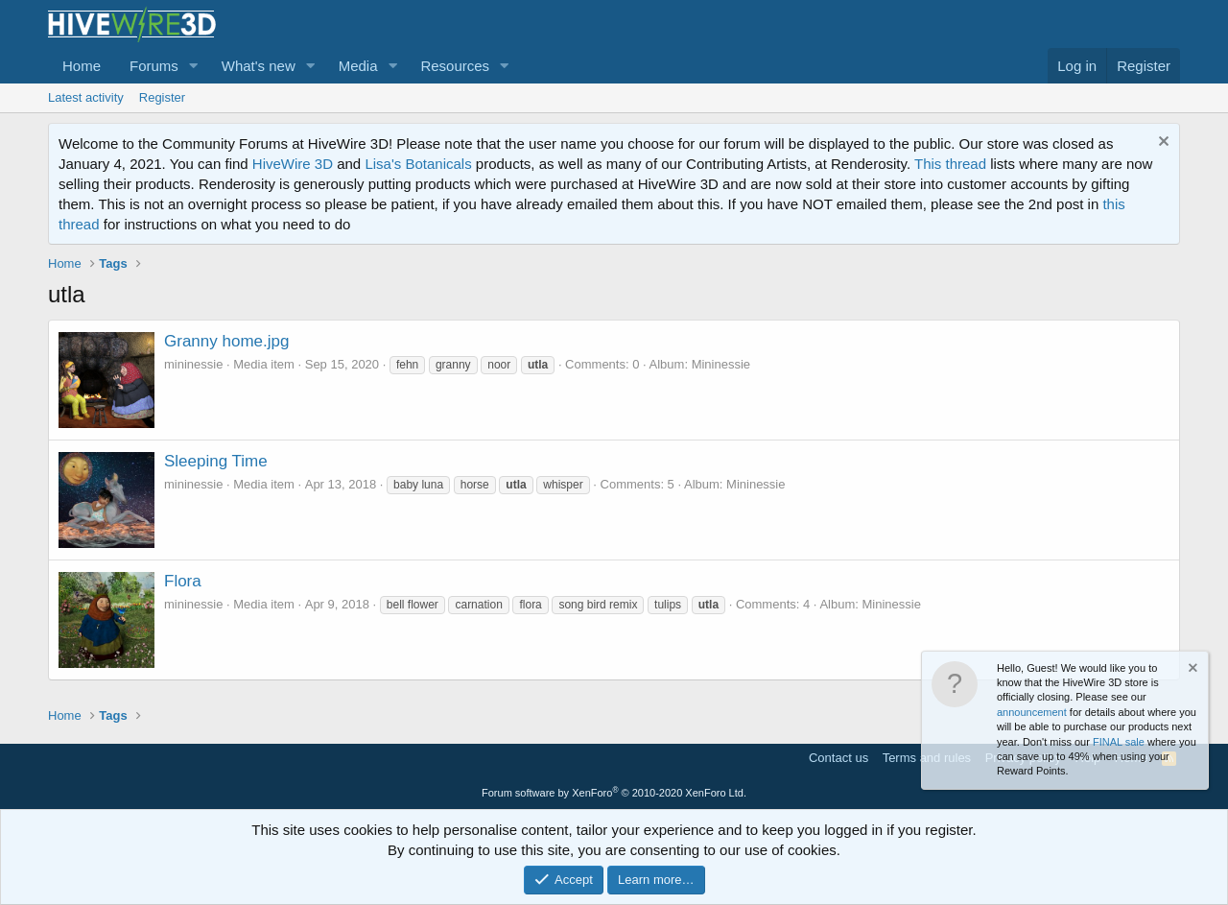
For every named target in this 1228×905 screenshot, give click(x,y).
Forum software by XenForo (614, 792)
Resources (454, 66)
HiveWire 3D (292, 163)
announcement (1032, 712)
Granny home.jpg (226, 341)
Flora (182, 581)
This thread (950, 163)
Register (162, 97)
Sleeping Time (216, 461)
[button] (193, 65)
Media (358, 66)
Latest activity (86, 97)
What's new (258, 66)
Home (81, 66)
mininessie (193, 364)
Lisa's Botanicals (418, 163)
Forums (154, 66)
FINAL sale (1119, 742)
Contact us (838, 757)
